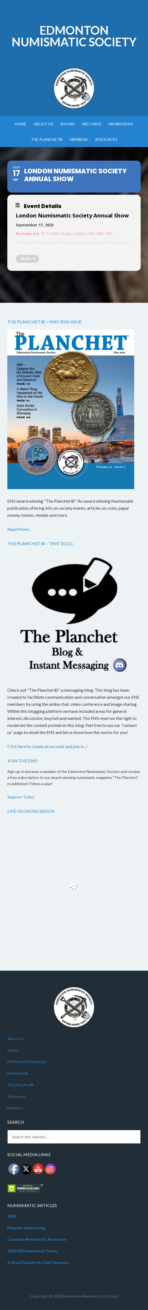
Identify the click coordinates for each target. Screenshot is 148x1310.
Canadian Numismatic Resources (36, 1239)
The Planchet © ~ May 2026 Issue (44, 321)
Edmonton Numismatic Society (74, 36)
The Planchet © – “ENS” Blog (40, 543)
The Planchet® (20, 1085)
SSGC (12, 1216)
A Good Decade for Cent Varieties (38, 1262)
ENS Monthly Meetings (26, 1061)
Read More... (19, 529)
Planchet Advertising (26, 1228)
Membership (17, 1073)
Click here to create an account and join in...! (47, 746)
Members (15, 1108)
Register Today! (21, 797)
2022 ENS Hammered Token (32, 1251)
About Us (15, 1038)
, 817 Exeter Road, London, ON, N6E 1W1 (64, 233)
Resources (16, 1096)
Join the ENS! (22, 760)
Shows (13, 1050)
